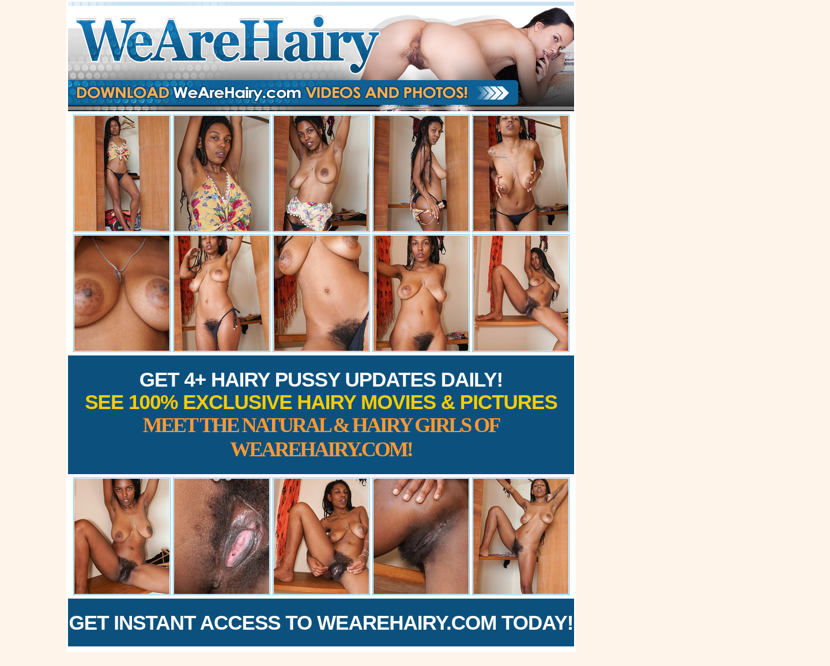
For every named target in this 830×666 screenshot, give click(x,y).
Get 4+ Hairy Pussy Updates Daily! (321, 414)
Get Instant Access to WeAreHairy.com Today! (321, 622)
